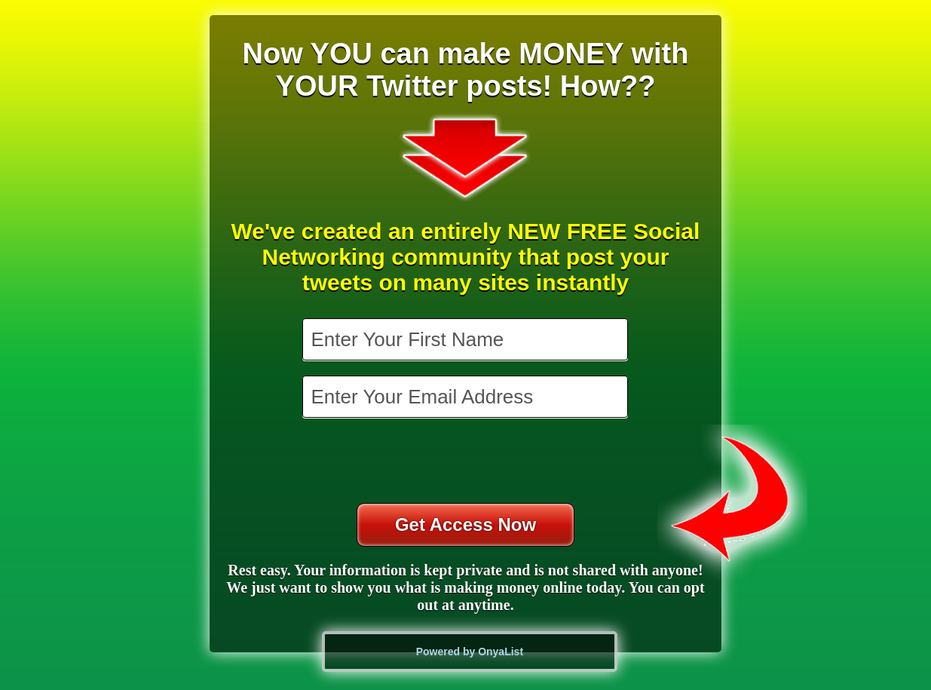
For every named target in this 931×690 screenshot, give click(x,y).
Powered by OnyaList (469, 652)
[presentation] (466, 462)
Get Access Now (465, 524)
